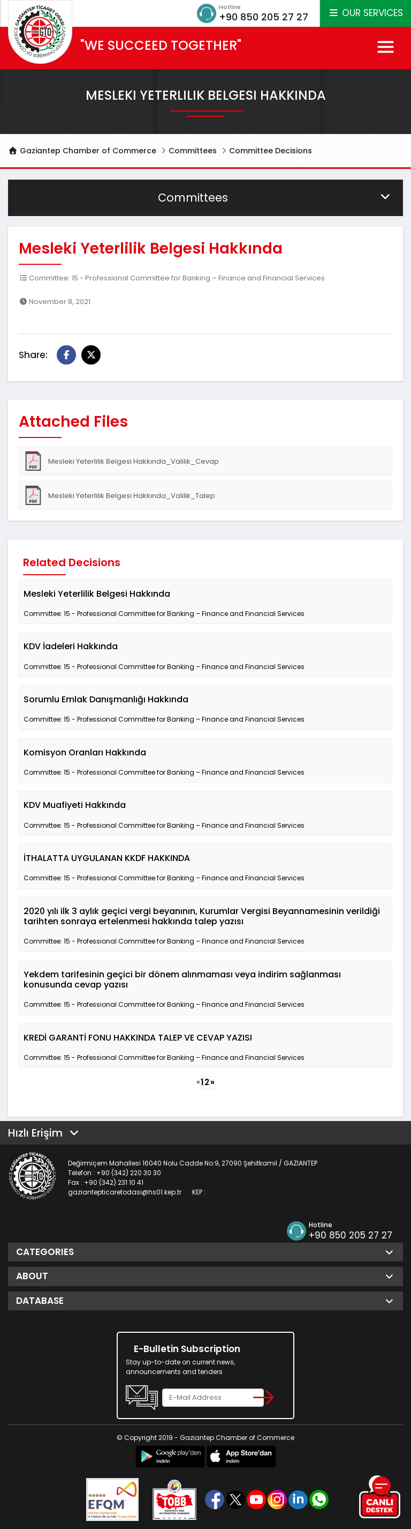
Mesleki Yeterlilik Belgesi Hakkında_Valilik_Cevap (121, 461)
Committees (193, 150)
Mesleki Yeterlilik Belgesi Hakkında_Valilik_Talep (119, 495)
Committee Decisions (270, 150)
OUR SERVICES (365, 12)
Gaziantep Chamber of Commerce (82, 150)
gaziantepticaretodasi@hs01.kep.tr (124, 1192)
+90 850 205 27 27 (263, 17)
